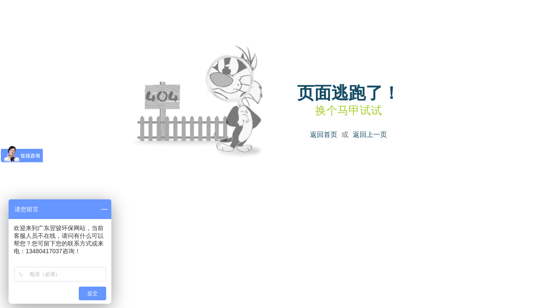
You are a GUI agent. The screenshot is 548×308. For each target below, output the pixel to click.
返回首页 (323, 134)
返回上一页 (370, 134)
